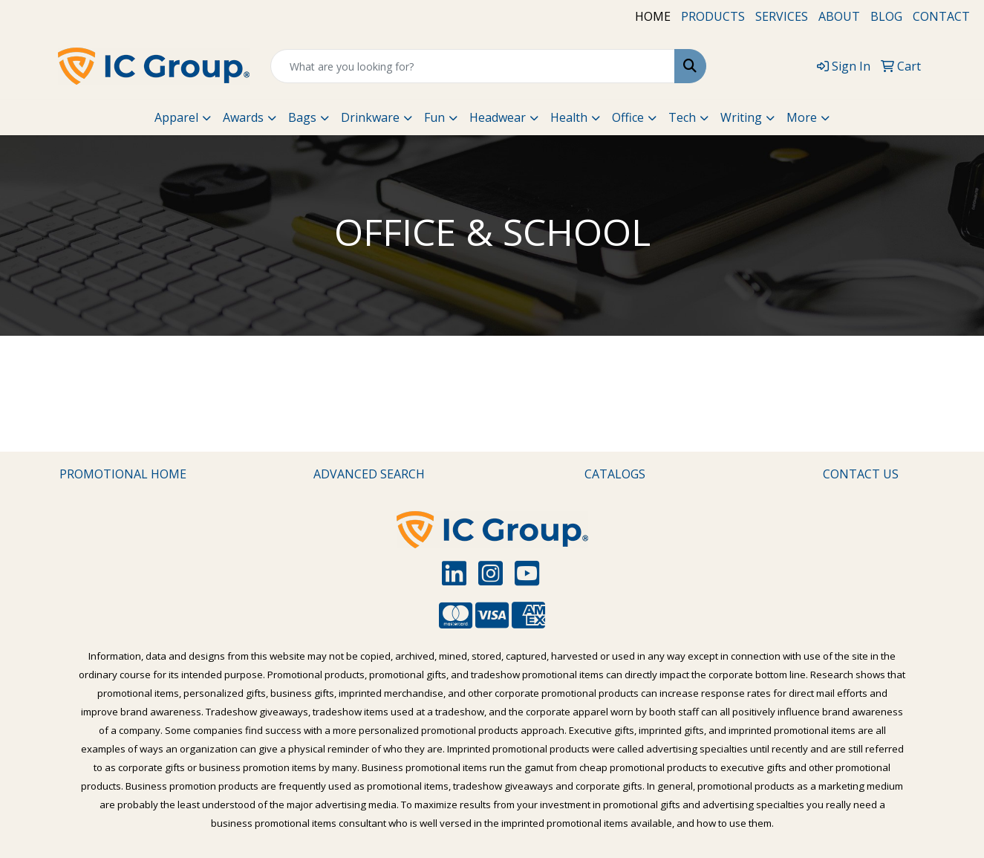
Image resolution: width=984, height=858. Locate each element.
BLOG (886, 16)
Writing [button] (741, 117)
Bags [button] (302, 117)
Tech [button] (682, 117)
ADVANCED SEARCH (369, 474)
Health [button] (568, 117)
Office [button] (628, 117)
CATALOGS (614, 474)
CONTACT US (861, 474)
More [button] (801, 117)
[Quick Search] (472, 66)
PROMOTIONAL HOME (122, 474)
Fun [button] (434, 117)
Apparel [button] (176, 117)
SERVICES (781, 16)
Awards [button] (243, 117)
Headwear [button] (497, 117)
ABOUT (839, 16)
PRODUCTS (713, 16)
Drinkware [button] (370, 117)
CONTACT (941, 16)
